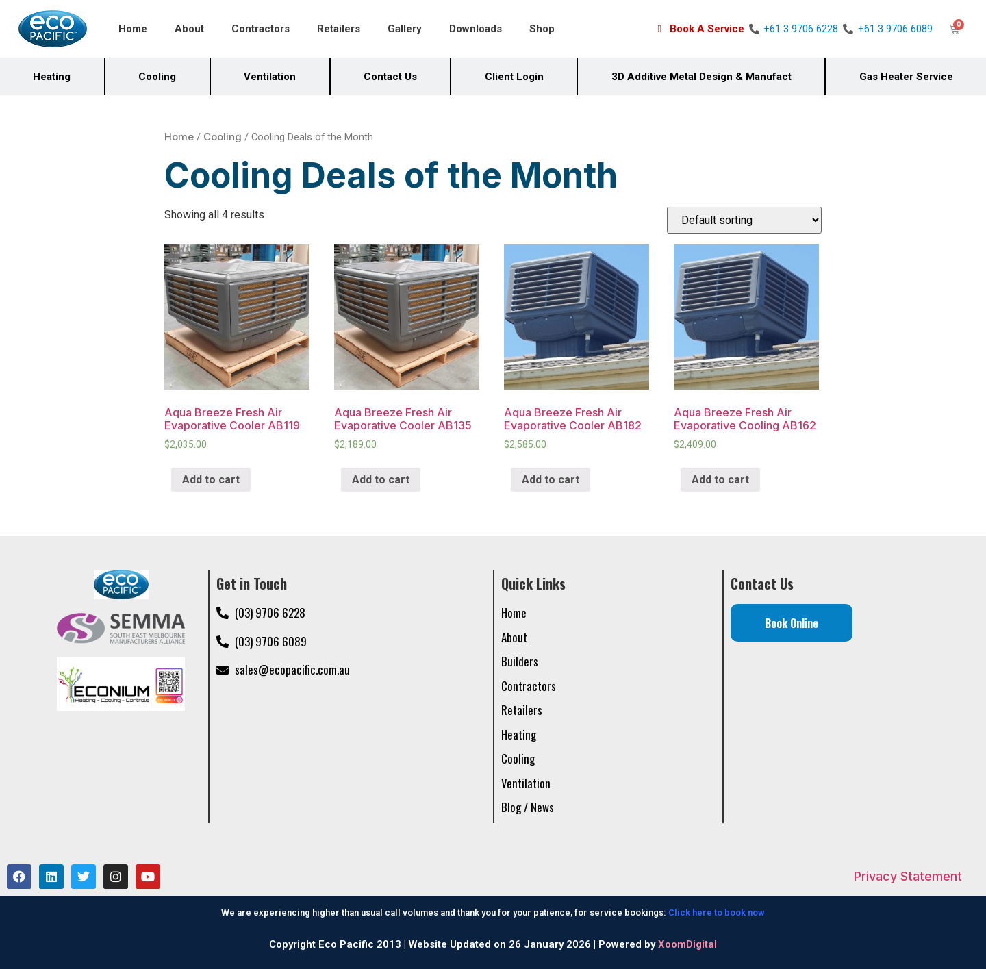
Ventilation (270, 77)
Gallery (405, 29)
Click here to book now (716, 912)
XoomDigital (687, 944)
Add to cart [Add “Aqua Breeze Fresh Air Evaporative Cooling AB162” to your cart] (720, 479)
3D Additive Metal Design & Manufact (701, 77)
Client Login (514, 77)
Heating (52, 77)
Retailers (338, 29)
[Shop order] (744, 220)
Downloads (475, 29)
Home (132, 29)
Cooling (157, 77)
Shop (542, 29)
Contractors (260, 29)
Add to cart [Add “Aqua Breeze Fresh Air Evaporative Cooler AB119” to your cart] (211, 479)
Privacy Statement (908, 876)
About (189, 29)
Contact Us (390, 77)
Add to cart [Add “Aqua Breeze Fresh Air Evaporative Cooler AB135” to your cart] (380, 479)
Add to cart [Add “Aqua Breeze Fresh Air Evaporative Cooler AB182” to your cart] (550, 479)
